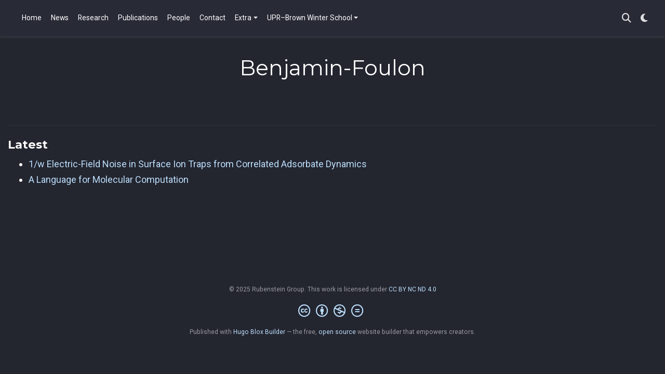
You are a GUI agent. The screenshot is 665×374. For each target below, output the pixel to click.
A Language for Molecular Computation (109, 179)
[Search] (626, 18)
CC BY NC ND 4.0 (412, 289)
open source (337, 332)
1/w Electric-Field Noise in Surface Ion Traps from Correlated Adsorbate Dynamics (198, 163)
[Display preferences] (644, 18)
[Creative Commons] (332, 311)
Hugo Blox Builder (259, 332)
